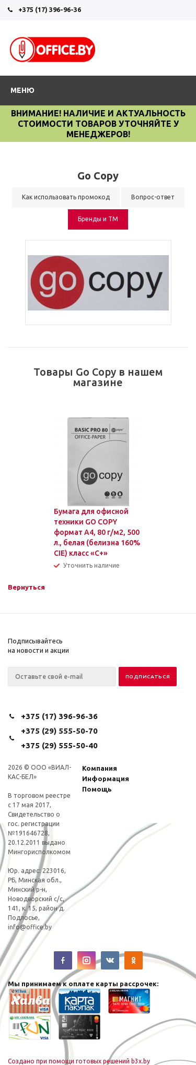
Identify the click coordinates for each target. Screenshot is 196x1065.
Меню (22, 90)
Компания (99, 768)
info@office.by (30, 927)
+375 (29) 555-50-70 (59, 730)
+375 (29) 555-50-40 (59, 745)
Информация (105, 778)
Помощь (97, 789)
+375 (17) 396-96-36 (49, 9)
